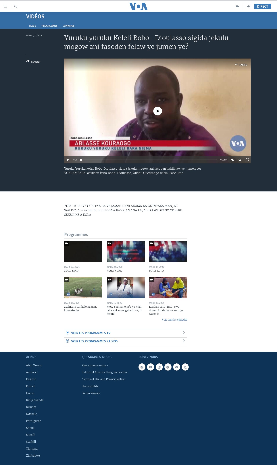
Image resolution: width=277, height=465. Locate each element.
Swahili (31, 441)
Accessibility (90, 386)
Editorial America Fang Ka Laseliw (104, 372)
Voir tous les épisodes (174, 319)
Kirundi (31, 407)
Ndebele (31, 414)
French (30, 386)
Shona (30, 428)
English (31, 379)
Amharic (31, 372)
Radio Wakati (91, 393)
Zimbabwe (33, 455)
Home (32, 26)
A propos (68, 26)
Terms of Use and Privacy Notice (103, 379)
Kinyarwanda (34, 400)
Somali (30, 435)
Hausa (30, 393)
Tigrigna (32, 448)
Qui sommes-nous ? (95, 365)
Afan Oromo (34, 365)
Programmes (49, 26)
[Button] (33, 62)
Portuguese (33, 421)
